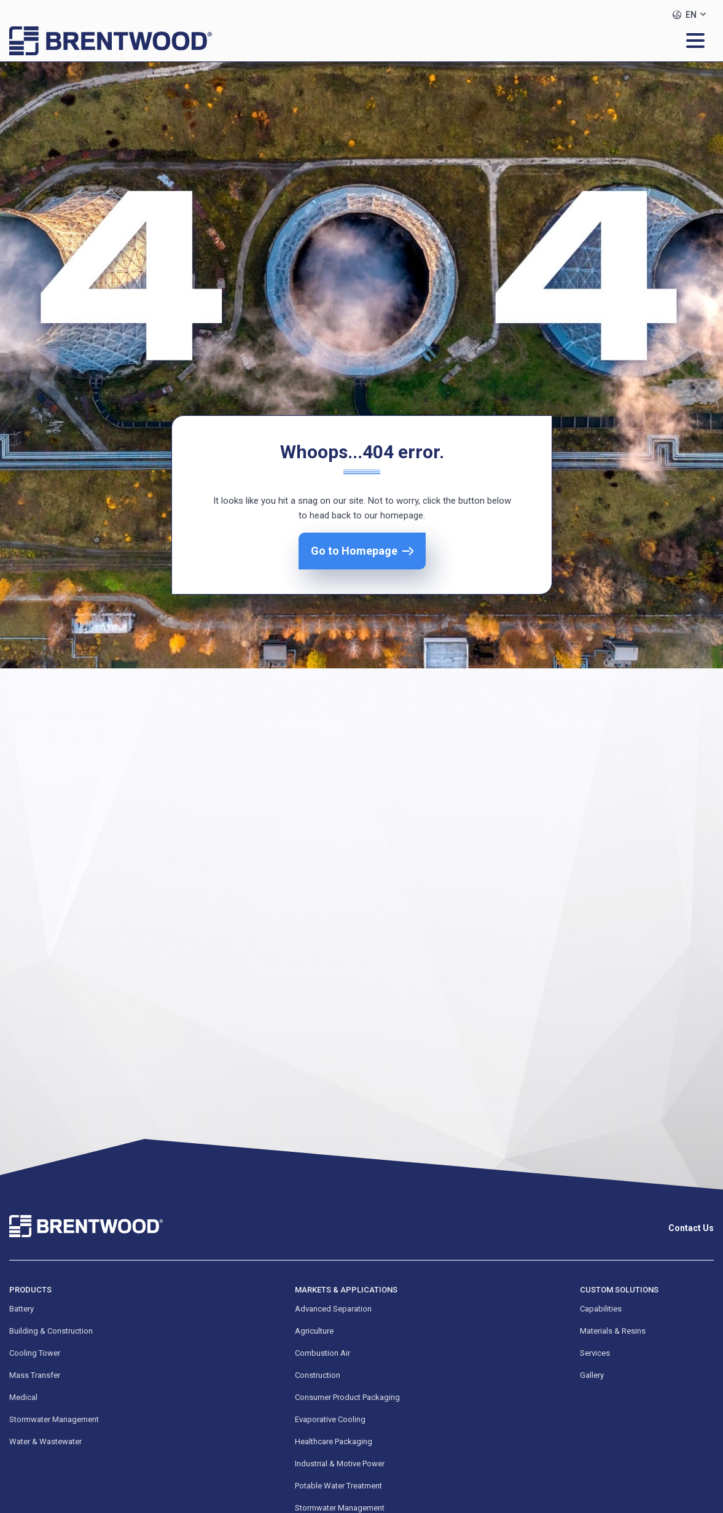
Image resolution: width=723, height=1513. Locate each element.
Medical (23, 1397)
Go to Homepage (353, 550)
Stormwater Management (54, 1419)
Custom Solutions (619, 1289)
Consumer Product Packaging (347, 1397)
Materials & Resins (613, 1330)
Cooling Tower (34, 1353)
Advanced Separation (333, 1308)
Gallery (592, 1375)
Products (30, 1289)
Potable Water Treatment (338, 1485)
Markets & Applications (346, 1289)
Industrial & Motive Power (340, 1463)
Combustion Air (322, 1353)
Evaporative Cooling (330, 1419)
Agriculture (314, 1330)
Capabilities (601, 1308)
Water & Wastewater (45, 1441)
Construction (317, 1375)
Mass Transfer (34, 1375)
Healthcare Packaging (333, 1441)
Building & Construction (51, 1330)
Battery (21, 1308)
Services (595, 1353)
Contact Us (691, 1228)
